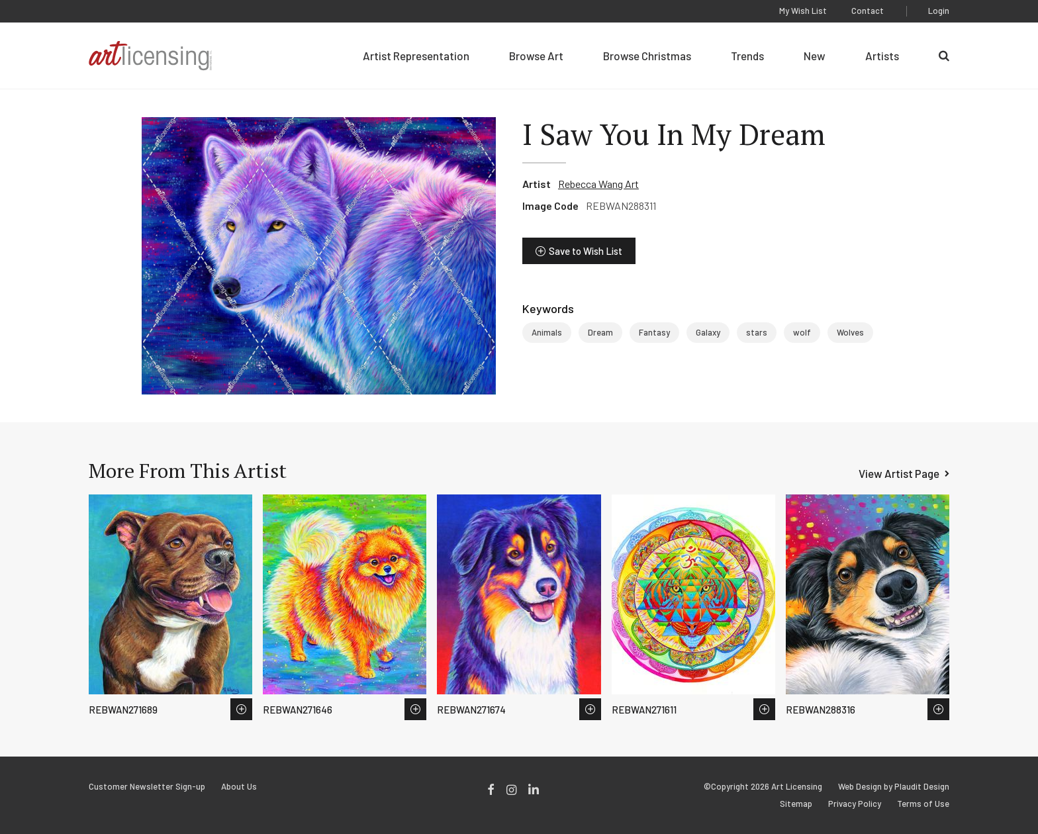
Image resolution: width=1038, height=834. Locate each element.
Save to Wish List (585, 251)
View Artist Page (899, 473)
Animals (547, 332)
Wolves (850, 332)
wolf (802, 332)
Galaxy (708, 332)
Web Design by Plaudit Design (893, 787)
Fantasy (654, 332)
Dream (600, 332)
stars (756, 332)
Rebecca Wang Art (598, 183)
